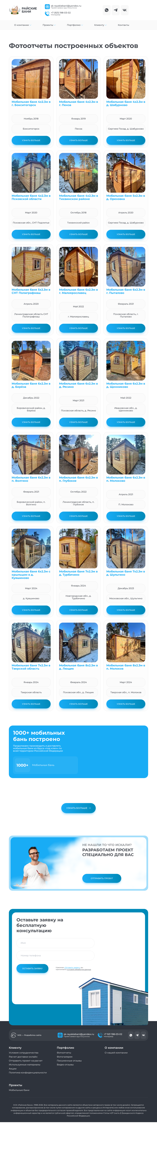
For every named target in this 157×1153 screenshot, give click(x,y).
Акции (12, 1068)
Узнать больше (31, 140)
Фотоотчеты (64, 1052)
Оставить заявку (32, 968)
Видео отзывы (65, 1064)
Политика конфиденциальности (28, 1072)
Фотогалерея (64, 1056)
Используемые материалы (24, 1064)
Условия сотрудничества (23, 1052)
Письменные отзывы (69, 1060)
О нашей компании (116, 1052)
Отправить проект (102, 878)
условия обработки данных (79, 969)
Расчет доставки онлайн (23, 1056)
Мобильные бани (19, 1090)
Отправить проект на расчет (25, 1060)
